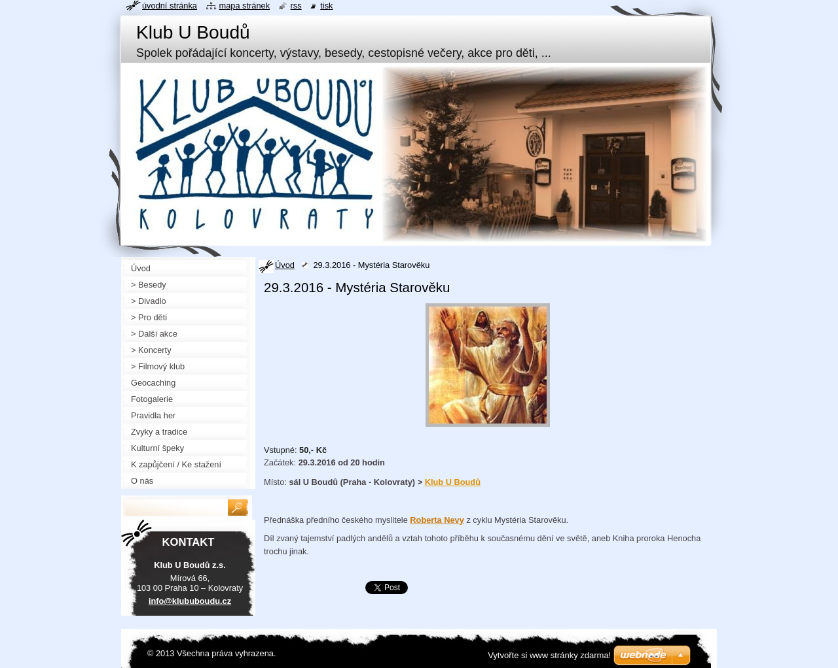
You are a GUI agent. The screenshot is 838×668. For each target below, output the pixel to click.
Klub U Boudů (453, 482)
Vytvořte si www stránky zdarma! (549, 655)
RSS (296, 5)
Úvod (285, 265)
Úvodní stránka (169, 5)
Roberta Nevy (437, 520)
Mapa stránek (244, 5)
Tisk (326, 5)
